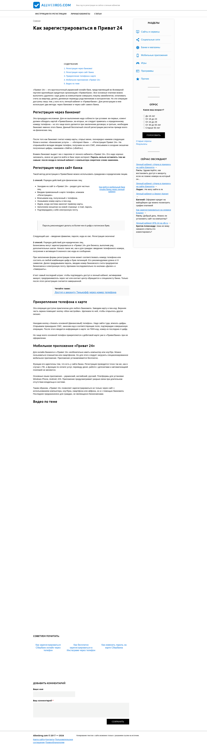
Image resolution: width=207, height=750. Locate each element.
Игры (144, 63)
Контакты (49, 739)
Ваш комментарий (43, 700)
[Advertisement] (78, 47)
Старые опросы (143, 141)
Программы (147, 71)
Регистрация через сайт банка (80, 72)
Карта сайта (39, 739)
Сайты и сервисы (150, 31)
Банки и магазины (150, 47)
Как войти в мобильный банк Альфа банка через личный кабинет (112, 189)
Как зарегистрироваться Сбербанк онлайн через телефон (48, 647)
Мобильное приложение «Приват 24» (83, 80)
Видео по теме (73, 83)
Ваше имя (38, 689)
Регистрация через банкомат (79, 68)
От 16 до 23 (151, 119)
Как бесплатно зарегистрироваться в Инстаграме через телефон (81, 647)
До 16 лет (150, 116)
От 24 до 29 (151, 122)
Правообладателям (54, 742)
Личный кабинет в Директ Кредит (152, 193)
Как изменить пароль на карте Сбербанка (114, 646)
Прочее (145, 78)
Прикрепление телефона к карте (81, 76)
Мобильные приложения (154, 55)
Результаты (141, 144)
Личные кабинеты (80, 13)
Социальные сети (150, 39)
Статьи (98, 13)
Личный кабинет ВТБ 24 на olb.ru (152, 223)
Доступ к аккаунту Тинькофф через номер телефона (85, 292)
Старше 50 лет (153, 128)
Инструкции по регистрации (50, 13)
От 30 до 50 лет (153, 125)
